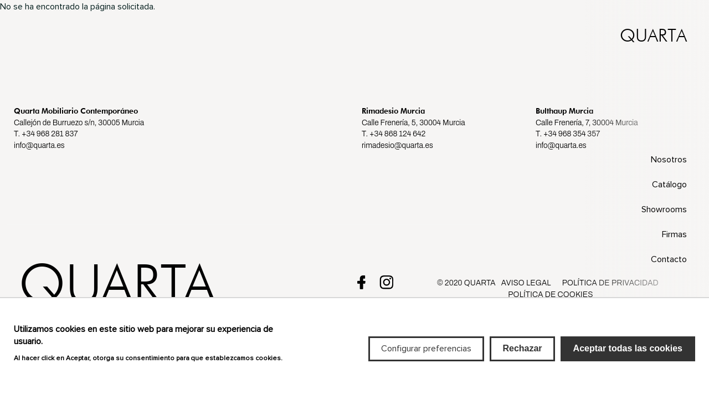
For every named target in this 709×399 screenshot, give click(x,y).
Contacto (669, 259)
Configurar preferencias (426, 355)
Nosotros (669, 159)
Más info (30, 377)
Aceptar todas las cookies (627, 355)
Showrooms (664, 209)
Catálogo (669, 184)
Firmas (674, 234)
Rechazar (522, 355)
